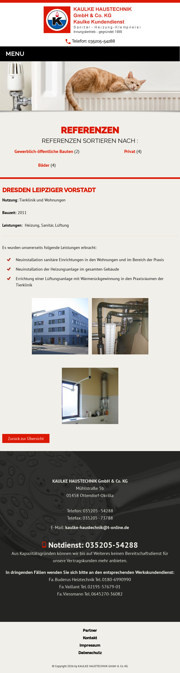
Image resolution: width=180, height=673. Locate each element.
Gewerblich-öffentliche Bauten (43, 151)
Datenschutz (90, 652)
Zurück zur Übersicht (26, 438)
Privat (129, 151)
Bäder (43, 165)
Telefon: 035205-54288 (93, 41)
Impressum (89, 645)
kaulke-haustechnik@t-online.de (97, 527)
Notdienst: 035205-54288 (92, 545)
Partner (90, 630)
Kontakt (90, 638)
